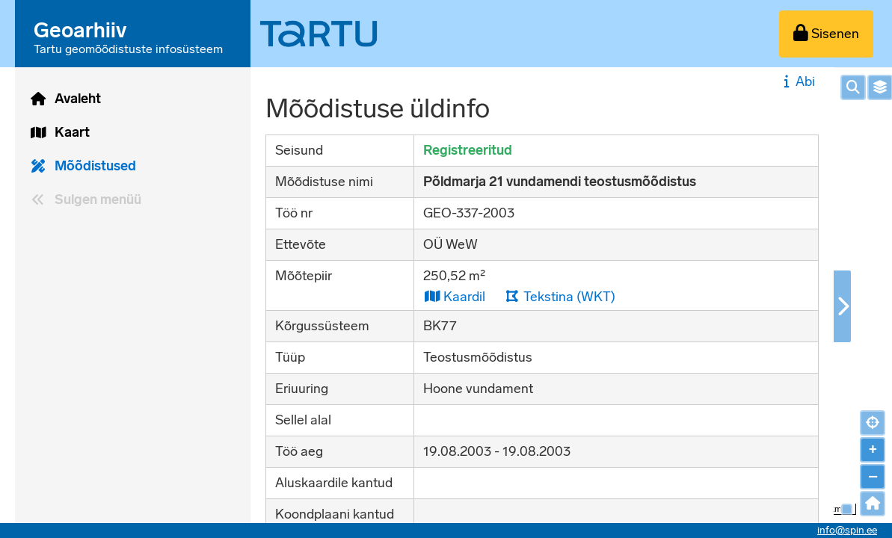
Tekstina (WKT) (560, 296)
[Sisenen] (826, 34)
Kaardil (454, 296)
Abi (797, 81)
